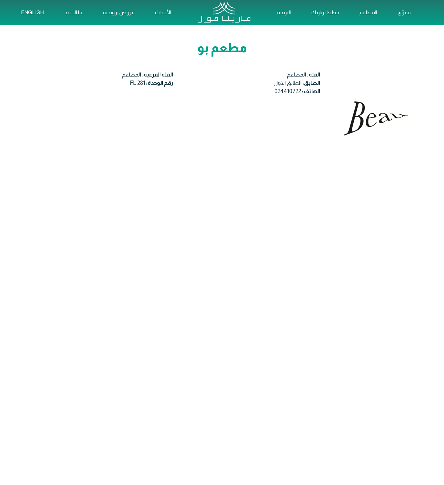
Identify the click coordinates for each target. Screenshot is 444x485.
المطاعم (368, 12)
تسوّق (404, 12)
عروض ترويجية (119, 12)
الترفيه (284, 12)
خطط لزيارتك (325, 12)
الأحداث (163, 12)
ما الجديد (73, 12)
